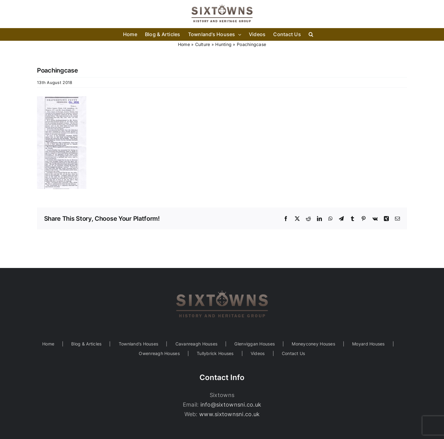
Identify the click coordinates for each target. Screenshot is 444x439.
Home (184, 44)
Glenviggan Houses (254, 343)
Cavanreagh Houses (196, 343)
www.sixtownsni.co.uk (229, 414)
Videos (258, 353)
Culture (202, 44)
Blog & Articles (86, 343)
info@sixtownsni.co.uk (230, 404)
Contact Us (293, 353)
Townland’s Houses (138, 343)
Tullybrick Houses (215, 353)
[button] (311, 34)
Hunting (223, 44)
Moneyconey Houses (313, 343)
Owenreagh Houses (159, 353)
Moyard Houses (368, 343)
